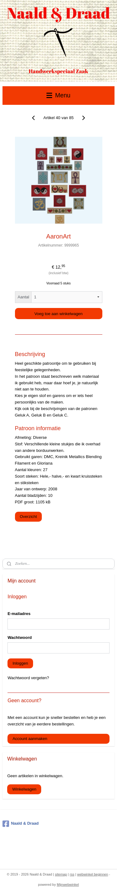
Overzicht (28, 516)
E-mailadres (19, 613)
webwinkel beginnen (92, 874)
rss (72, 874)
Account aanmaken (29, 738)
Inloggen (20, 663)
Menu (58, 95)
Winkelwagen (24, 789)
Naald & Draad (20, 823)
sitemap (61, 874)
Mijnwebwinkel (68, 884)
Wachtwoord (19, 637)
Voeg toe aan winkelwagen (58, 313)
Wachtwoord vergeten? (28, 677)
